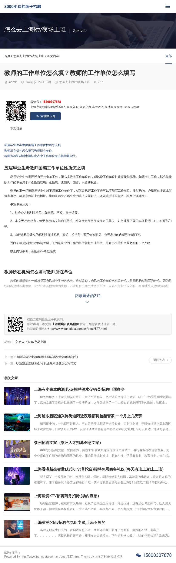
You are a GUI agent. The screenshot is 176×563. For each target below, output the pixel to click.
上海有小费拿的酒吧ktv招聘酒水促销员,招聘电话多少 (79, 389)
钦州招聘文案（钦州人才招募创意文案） (68, 442)
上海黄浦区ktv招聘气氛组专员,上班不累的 (69, 522)
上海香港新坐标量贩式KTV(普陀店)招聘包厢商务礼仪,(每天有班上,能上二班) (99, 469)
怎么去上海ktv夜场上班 (28, 56)
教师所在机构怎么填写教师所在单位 (28, 150)
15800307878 (157, 555)
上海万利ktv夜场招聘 (108, 556)
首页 (7, 56)
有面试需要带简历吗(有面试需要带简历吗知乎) (47, 357)
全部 (168, 56)
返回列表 (159, 360)
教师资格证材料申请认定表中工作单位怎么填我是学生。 (41, 156)
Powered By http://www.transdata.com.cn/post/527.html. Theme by (49, 556)
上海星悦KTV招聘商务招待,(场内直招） (67, 496)
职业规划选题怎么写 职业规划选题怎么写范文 (46, 363)
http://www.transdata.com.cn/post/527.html (77, 328)
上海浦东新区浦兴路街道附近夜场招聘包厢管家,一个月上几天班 (88, 416)
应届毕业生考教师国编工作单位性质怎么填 (32, 145)
